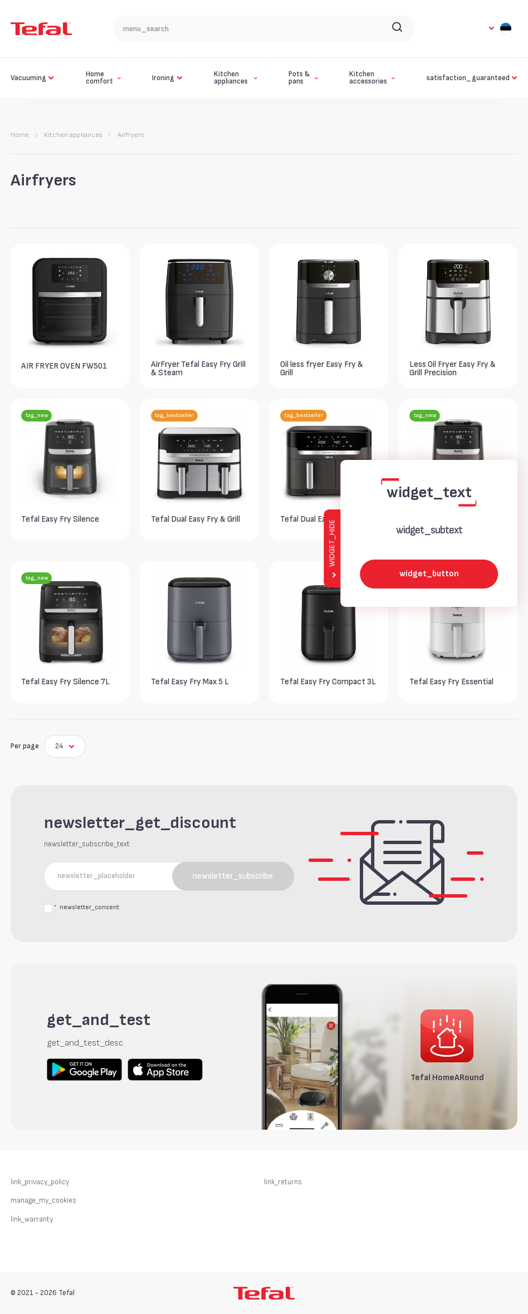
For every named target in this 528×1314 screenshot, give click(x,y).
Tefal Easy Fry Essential (451, 682)
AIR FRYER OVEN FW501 (64, 366)
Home (20, 135)
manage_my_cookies (43, 1200)
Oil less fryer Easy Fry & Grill (321, 368)
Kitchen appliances (73, 135)
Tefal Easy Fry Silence (60, 519)
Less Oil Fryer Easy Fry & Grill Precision (452, 368)
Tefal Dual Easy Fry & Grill (195, 519)
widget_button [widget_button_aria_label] (429, 573)
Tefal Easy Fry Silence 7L (65, 682)
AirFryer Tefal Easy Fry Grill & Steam (198, 368)
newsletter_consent (86, 908)
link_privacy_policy (40, 1182)
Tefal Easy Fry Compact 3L (328, 682)
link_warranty (32, 1219)
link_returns (283, 1182)
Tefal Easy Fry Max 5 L (190, 682)
